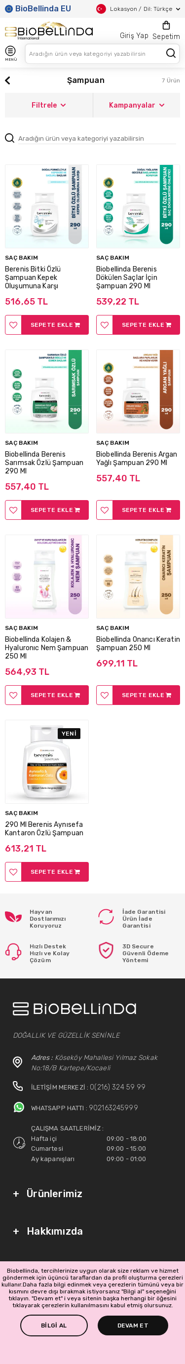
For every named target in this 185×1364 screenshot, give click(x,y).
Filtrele (49, 105)
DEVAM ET (132, 1325)
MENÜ (11, 53)
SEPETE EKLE (55, 324)
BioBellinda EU (38, 8)
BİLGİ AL (54, 1325)
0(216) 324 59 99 (118, 1087)
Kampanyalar (136, 105)
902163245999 (113, 1108)
